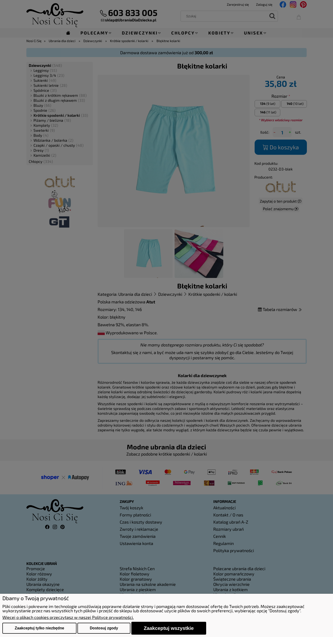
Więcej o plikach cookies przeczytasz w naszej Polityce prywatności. (68, 617)
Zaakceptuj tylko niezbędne (39, 628)
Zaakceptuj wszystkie (169, 628)
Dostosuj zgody (104, 628)
